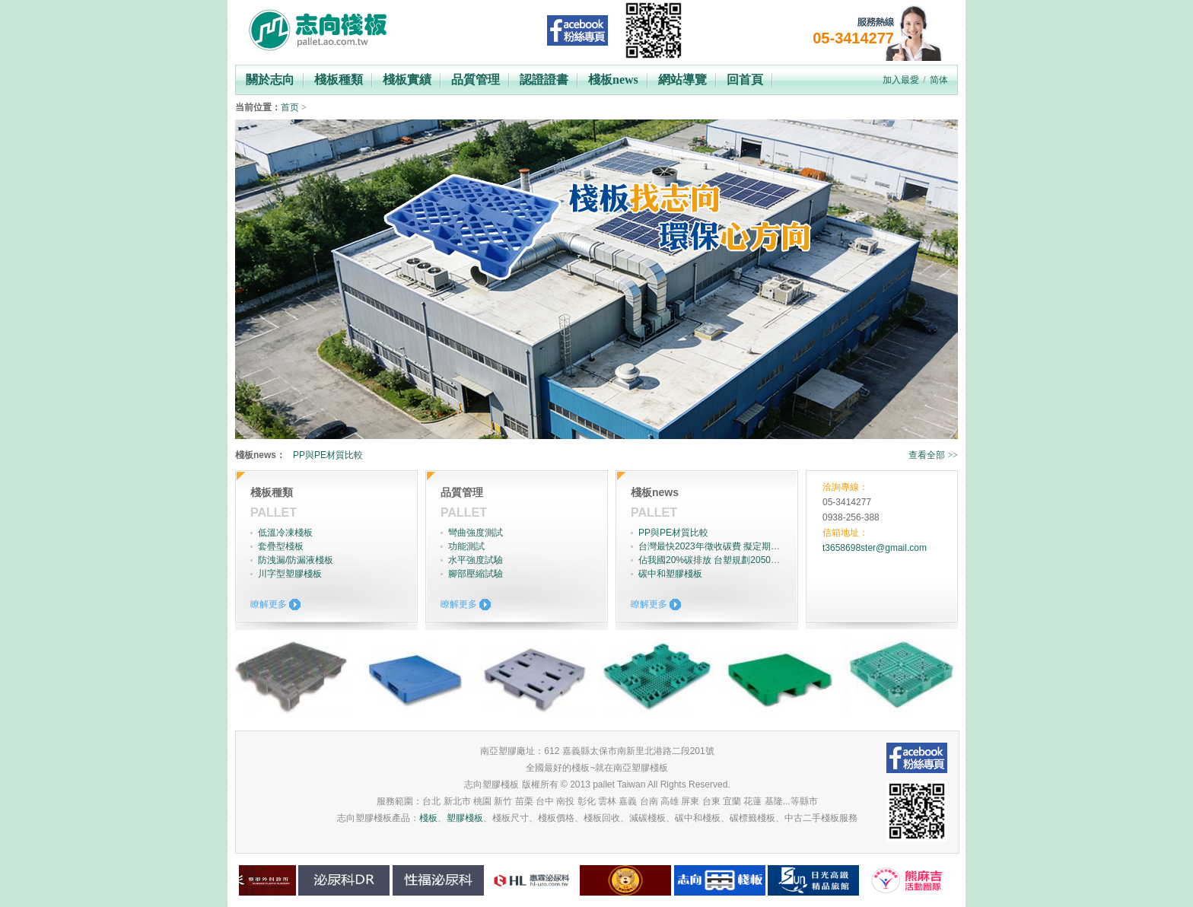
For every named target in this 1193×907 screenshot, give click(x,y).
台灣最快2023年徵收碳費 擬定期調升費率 (722, 546)
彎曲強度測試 (475, 532)
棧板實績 (407, 79)
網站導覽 (682, 79)
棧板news (613, 79)
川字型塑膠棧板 (290, 573)
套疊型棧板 (281, 546)
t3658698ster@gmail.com (874, 548)
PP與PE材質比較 (328, 455)
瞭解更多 (268, 604)
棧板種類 (338, 79)
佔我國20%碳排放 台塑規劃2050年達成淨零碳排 (736, 560)
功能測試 (466, 546)
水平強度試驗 (475, 560)
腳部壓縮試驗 (475, 573)
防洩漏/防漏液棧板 (295, 560)
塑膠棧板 (465, 818)
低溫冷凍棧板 (285, 532)
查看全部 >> (933, 455)
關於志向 (270, 79)
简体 (939, 80)
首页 (290, 107)
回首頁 (745, 79)
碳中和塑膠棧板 (670, 573)
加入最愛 (901, 80)
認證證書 (544, 79)
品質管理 (475, 79)
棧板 (428, 818)
